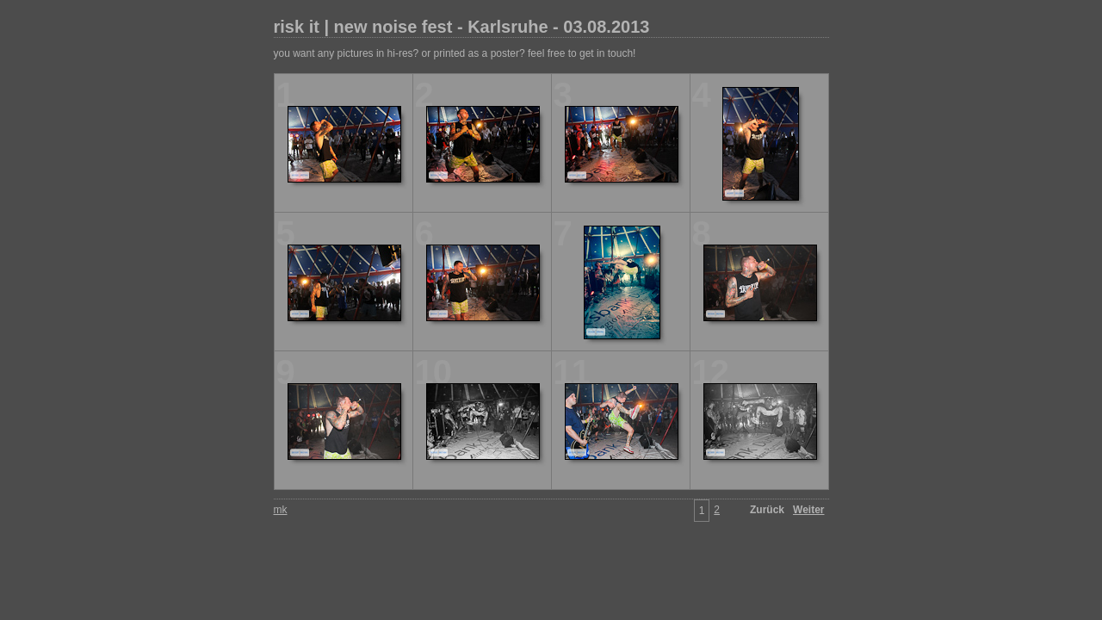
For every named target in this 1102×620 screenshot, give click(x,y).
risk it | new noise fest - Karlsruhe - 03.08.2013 (462, 26)
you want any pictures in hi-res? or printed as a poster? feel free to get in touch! (455, 53)
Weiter (808, 510)
